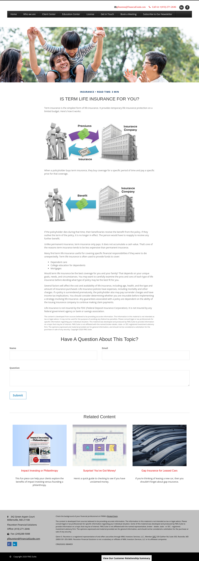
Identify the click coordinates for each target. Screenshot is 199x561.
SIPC (154, 536)
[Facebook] (187, 7)
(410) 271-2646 (162, 6)
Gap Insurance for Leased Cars (159, 470)
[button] (29, 14)
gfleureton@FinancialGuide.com (131, 7)
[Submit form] (18, 395)
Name (13, 348)
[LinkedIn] (181, 7)
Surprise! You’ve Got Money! (99, 470)
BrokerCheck (112, 516)
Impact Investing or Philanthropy (39, 470)
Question (15, 367)
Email (105, 348)
